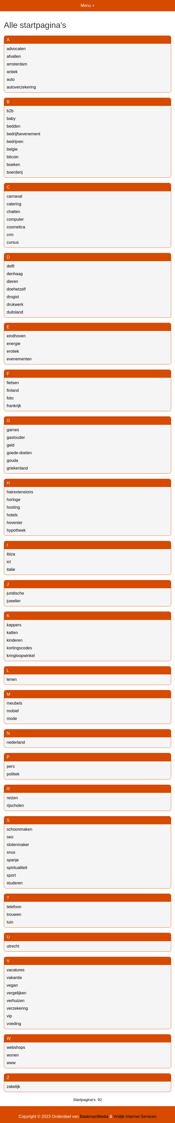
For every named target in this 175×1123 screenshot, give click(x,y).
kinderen (14, 640)
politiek (13, 774)
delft (10, 266)
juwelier (14, 601)
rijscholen (15, 805)
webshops (16, 1047)
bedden (13, 126)
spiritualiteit (17, 867)
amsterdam (17, 64)
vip (9, 1016)
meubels (14, 703)
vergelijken (16, 993)
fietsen (13, 383)
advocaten (16, 49)
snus (11, 852)
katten (12, 632)
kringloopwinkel (21, 655)
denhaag (15, 274)
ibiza (11, 554)
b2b (10, 111)
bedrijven (15, 141)
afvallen (14, 56)
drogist (13, 297)
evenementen (19, 359)
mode (12, 718)
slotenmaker (18, 844)
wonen (13, 1055)
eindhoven (16, 336)
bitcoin (12, 157)
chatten (13, 211)
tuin (10, 922)
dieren (12, 281)
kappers (14, 625)
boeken (13, 164)
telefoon (14, 907)
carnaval (14, 196)
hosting (13, 507)
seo (10, 837)
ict (9, 562)
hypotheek (16, 530)
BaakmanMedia (94, 1116)
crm (10, 234)
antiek (12, 72)
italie (11, 569)
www (11, 1063)
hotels (12, 515)
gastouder (16, 437)
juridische (15, 593)
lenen (12, 679)
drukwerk (15, 304)
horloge (13, 499)
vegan (12, 985)
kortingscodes (19, 648)
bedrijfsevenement (23, 134)
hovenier (14, 522)
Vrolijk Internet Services (134, 1116)
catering (14, 204)
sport (11, 875)
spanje (13, 860)
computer (15, 219)
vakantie (14, 977)
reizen (12, 798)
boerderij (15, 172)
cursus (13, 242)
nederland (16, 742)
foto (10, 398)
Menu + (87, 5)
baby (11, 118)
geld (10, 445)
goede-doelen (19, 453)
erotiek (13, 351)
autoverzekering (21, 87)
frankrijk (14, 406)
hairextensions (20, 492)
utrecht (13, 946)
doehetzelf (16, 289)
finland (13, 390)
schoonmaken (19, 829)
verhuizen (15, 1000)
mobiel (13, 711)
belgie (12, 149)
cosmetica (16, 227)
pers (11, 766)
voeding (14, 1023)
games (13, 430)
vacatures (15, 970)
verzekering (17, 1008)
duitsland (15, 312)
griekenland (17, 468)
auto (11, 79)
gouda (12, 460)
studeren (15, 883)
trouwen (14, 914)
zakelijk (13, 1086)
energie (13, 343)
